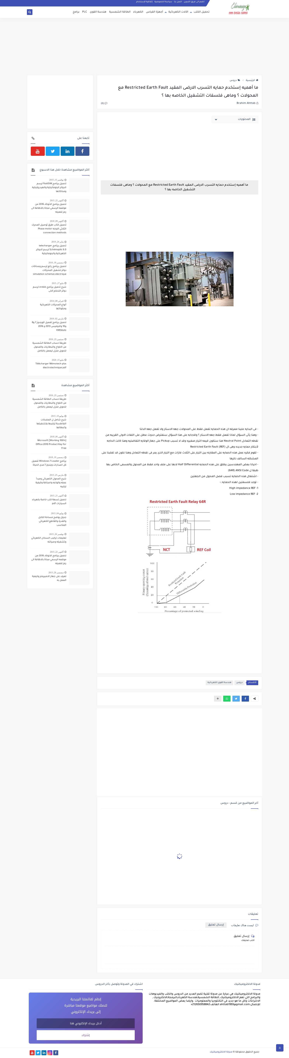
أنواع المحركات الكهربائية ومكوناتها (53, 307)
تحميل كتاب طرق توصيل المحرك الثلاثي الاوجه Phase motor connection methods (49, 229)
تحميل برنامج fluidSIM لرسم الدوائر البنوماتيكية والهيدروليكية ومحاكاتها (49, 188)
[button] (245, 699)
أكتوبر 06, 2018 (57, 436)
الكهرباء (138, 12)
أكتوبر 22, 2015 (57, 200)
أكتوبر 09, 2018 (57, 221)
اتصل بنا (178, 2)
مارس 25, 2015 (57, 475)
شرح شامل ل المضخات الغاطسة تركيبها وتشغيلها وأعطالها (51, 424)
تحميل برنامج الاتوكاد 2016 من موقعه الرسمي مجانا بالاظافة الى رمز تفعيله (48, 208)
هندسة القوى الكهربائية (219, 682)
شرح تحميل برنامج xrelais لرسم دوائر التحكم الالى (49, 289)
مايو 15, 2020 (58, 360)
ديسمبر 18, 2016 (56, 262)
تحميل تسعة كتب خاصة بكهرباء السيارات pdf (49, 502)
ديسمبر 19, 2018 (56, 457)
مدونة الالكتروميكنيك (221, 1052)
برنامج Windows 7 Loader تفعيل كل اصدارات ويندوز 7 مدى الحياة (49, 463)
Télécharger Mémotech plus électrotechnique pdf (50, 366)
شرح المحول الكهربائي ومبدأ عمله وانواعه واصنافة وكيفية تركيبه (51, 483)
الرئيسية (252, 80)
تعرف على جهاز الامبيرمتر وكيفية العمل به (49, 578)
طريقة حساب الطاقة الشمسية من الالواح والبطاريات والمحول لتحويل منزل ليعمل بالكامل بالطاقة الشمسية (49, 347)
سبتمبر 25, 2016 (56, 339)
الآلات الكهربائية (178, 12)
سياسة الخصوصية (163, 2)
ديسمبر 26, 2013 (56, 572)
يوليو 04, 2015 (57, 513)
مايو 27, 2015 (58, 283)
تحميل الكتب (202, 12)
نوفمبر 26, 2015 (56, 534)
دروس (235, 80)
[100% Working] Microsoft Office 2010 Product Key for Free (51, 444)
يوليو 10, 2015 (57, 416)
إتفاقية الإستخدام (144, 2)
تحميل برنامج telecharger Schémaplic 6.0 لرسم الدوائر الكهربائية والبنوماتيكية (51, 250)
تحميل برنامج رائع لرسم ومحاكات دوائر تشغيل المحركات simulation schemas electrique (48, 270)
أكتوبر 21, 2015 (57, 495)
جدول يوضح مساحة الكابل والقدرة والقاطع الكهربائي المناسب (52, 521)
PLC (84, 12)
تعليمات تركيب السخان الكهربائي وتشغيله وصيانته (48, 540)
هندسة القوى (98, 12)
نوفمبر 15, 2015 (56, 179)
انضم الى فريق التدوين (194, 2)
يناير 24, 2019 (57, 241)
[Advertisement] (144, 46)
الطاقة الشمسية (119, 12)
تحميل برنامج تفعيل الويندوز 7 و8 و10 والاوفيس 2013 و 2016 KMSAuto (49, 326)
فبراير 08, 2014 (57, 301)
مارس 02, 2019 (57, 318)
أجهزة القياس (154, 12)
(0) (104, 103)
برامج (76, 12)
